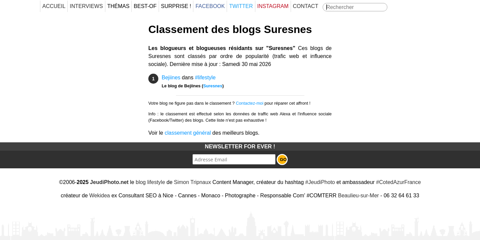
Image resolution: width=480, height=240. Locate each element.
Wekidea (99, 195)
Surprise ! (176, 6)
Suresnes (212, 85)
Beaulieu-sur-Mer (358, 195)
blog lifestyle (150, 182)
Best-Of (145, 6)
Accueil (53, 6)
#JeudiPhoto (320, 182)
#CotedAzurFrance (398, 182)
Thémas (118, 6)
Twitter (241, 6)
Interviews (86, 6)
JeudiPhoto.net (109, 182)
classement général (188, 133)
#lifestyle (205, 77)
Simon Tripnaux (192, 182)
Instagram (273, 6)
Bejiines (171, 77)
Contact (305, 6)
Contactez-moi (250, 103)
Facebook (210, 6)
